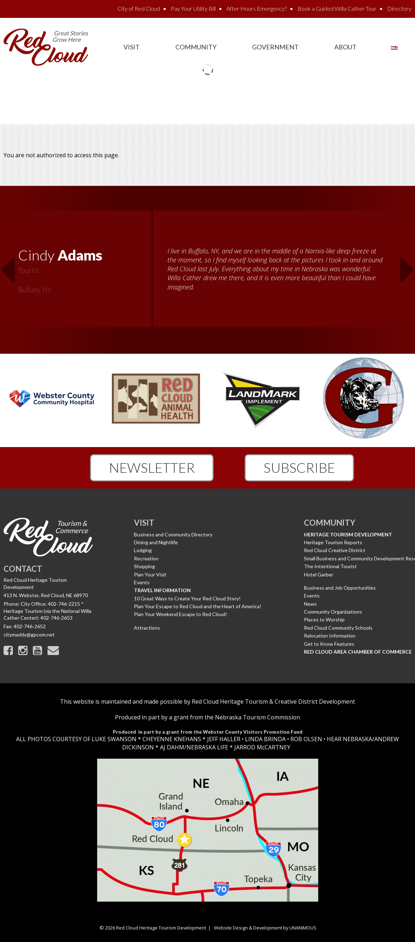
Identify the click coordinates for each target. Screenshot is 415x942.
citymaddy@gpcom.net (29, 634)
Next (407, 265)
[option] (207, 270)
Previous (7, 265)
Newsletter (152, 467)
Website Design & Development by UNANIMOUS (265, 927)
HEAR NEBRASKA (349, 739)
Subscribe (299, 467)
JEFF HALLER (223, 739)
